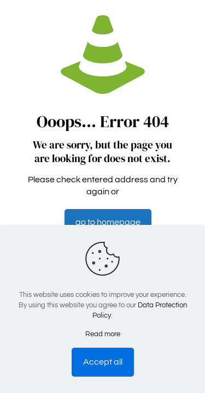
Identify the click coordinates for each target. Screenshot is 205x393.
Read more (102, 334)
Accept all (102, 362)
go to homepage (107, 222)
